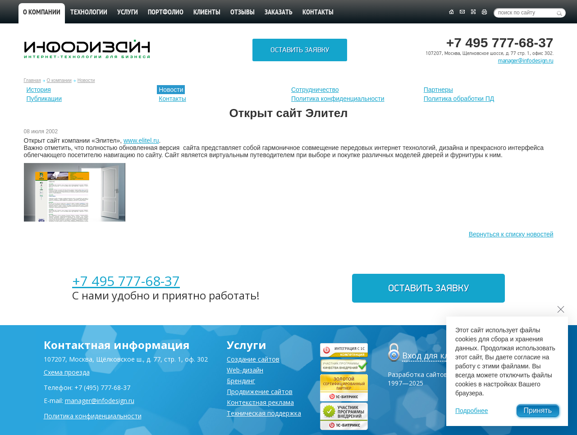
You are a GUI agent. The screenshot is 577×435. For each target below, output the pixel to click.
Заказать (279, 12)
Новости (86, 80)
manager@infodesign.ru (526, 60)
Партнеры (438, 89)
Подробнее (471, 410)
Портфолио (165, 12)
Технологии (88, 12)
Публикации (44, 98)
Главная (32, 80)
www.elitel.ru (141, 140)
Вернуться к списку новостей (511, 234)
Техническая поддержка (264, 413)
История (39, 89)
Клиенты (206, 12)
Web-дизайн (245, 370)
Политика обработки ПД (459, 98)
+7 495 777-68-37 (126, 281)
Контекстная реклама (260, 402)
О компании (41, 12)
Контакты (318, 12)
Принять (538, 410)
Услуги (127, 12)
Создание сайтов (253, 359)
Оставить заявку (299, 49)
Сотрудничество (315, 89)
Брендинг (241, 380)
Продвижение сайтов (260, 391)
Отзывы (242, 12)
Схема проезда (67, 372)
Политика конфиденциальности (338, 98)
